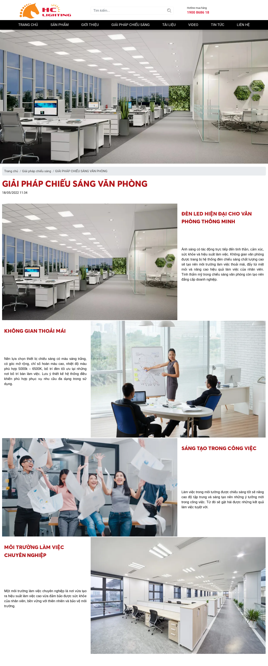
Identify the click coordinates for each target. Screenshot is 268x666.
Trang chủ (28, 25)
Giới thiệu (90, 25)
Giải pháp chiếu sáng (130, 25)
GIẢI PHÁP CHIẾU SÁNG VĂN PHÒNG (81, 171)
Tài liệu (169, 25)
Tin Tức (217, 25)
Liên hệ (243, 25)
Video (193, 25)
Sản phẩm (59, 25)
